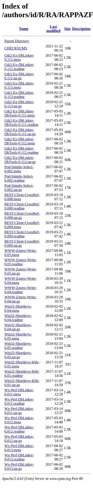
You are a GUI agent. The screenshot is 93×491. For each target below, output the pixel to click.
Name (23, 29)
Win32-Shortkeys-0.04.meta (18, 308)
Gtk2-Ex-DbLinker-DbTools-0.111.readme (21, 123)
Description (81, 29)
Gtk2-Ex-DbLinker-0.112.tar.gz (19, 76)
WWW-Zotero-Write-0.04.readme (20, 290)
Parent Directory (16, 41)
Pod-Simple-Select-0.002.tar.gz (18, 188)
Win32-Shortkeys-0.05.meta (18, 336)
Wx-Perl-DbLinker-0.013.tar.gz (19, 466)
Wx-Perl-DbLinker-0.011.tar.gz (19, 411)
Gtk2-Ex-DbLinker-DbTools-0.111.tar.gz (20, 132)
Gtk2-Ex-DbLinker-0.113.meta (19, 85)
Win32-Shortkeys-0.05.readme (18, 346)
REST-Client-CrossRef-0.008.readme (22, 206)
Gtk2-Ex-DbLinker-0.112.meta (19, 57)
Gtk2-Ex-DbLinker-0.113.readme (19, 95)
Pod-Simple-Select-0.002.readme (18, 178)
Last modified (53, 29)
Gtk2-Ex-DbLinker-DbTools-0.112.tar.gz (20, 160)
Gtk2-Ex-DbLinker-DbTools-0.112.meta (19, 141)
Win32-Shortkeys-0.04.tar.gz (18, 327)
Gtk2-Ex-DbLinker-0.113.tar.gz (19, 104)
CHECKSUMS (15, 48)
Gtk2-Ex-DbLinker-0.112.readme (19, 67)
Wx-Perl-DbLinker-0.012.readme (19, 429)
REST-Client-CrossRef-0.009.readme (22, 234)
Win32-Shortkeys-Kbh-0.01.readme (21, 373)
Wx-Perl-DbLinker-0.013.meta (19, 448)
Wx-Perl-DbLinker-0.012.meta (19, 420)
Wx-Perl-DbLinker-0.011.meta (19, 392)
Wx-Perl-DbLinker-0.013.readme (19, 457)
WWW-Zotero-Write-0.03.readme (20, 262)
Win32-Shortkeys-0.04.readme (18, 318)
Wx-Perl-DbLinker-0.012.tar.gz (19, 439)
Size (67, 29)
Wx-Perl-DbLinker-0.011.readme (19, 401)
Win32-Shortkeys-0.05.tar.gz (18, 355)
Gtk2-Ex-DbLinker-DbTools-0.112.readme (21, 150)
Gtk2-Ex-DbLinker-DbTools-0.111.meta (19, 113)
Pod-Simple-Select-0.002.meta (18, 169)
